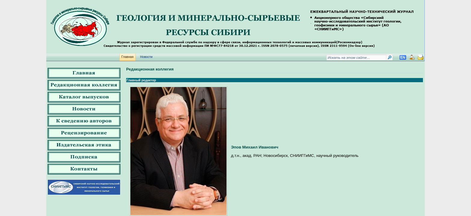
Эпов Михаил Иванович (254, 147)
